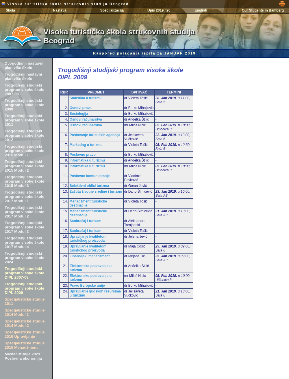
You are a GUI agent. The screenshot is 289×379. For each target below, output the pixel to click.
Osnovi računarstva (86, 119)
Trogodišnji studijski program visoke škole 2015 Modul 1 (24, 150)
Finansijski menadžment (90, 256)
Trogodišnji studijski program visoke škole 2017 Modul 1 (24, 196)
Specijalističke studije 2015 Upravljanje (25, 334)
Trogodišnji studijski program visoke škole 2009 (24, 104)
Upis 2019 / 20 (158, 10)
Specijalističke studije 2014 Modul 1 (25, 312)
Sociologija (79, 114)
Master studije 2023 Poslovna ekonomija (23, 356)
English (200, 10)
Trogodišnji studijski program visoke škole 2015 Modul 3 (24, 181)
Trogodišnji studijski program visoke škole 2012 (24, 135)
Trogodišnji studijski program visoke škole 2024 (24, 257)
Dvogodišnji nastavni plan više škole (24, 65)
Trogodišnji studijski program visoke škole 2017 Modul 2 (24, 211)
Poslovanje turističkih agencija (95, 135)
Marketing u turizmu (86, 145)
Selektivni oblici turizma (89, 186)
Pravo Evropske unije (87, 286)
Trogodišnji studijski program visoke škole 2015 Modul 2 (24, 166)
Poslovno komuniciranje (90, 176)
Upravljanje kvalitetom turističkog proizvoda (88, 238)
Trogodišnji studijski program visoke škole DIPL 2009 (24, 288)
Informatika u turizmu (87, 160)
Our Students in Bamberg (263, 10)
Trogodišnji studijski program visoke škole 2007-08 (24, 89)
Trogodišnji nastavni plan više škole (23, 76)
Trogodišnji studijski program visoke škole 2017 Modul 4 (24, 242)
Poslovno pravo (83, 155)
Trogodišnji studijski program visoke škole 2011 (24, 120)
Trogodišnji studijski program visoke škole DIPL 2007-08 (24, 273)
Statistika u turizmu (86, 98)
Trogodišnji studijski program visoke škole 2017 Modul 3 (24, 227)
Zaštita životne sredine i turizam (96, 192)
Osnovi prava (81, 108)
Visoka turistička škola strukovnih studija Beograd (65, 4)
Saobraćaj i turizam (85, 221)
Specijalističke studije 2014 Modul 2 (25, 323)
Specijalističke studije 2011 (25, 301)
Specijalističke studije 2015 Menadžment (25, 345)
